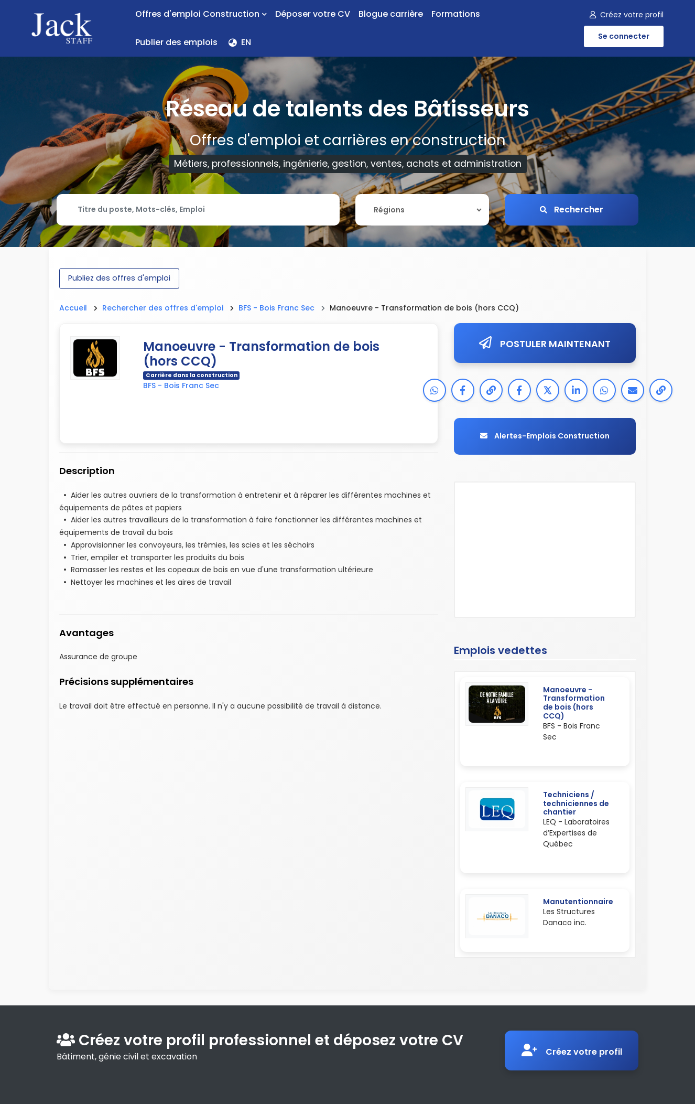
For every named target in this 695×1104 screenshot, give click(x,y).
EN (240, 42)
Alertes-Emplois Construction (545, 436)
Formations (455, 14)
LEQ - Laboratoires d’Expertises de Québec (576, 833)
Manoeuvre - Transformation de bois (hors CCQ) (574, 702)
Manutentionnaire (578, 902)
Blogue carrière (391, 14)
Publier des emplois (176, 42)
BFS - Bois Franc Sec (276, 308)
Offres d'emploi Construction (201, 14)
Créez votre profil (627, 14)
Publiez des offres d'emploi (119, 278)
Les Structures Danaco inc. (569, 917)
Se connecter (623, 36)
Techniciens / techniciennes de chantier (576, 803)
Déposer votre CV (312, 14)
